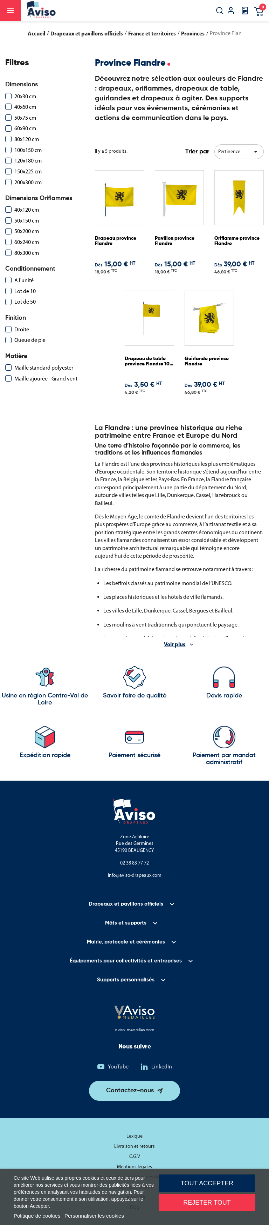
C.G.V (134, 1156)
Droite (21, 329)
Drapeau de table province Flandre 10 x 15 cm (149, 361)
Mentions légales (134, 1167)
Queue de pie (30, 340)
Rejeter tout (206, 1202)
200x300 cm (28, 182)
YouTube (118, 1066)
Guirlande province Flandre (207, 361)
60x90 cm (25, 128)
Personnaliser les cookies (94, 1216)
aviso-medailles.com (134, 1030)
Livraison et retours (134, 1146)
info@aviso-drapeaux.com (134, 875)
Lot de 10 (25, 291)
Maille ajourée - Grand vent (45, 378)
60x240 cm (26, 242)
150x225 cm (28, 171)
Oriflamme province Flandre (237, 241)
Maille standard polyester (43, 367)
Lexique (134, 1136)
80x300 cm (26, 253)
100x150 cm (28, 150)
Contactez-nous (130, 1090)
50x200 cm (26, 231)
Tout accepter (207, 1183)
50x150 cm (26, 220)
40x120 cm (26, 209)
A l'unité (24, 280)
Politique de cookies (37, 1216)
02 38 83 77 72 (134, 863)
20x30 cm (25, 96)
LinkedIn (161, 1066)
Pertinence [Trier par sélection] (239, 151)
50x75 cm (25, 117)
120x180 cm (28, 160)
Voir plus (174, 644)
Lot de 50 (25, 301)
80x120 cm (26, 139)
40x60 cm (25, 107)
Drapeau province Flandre (115, 241)
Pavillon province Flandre (174, 241)
